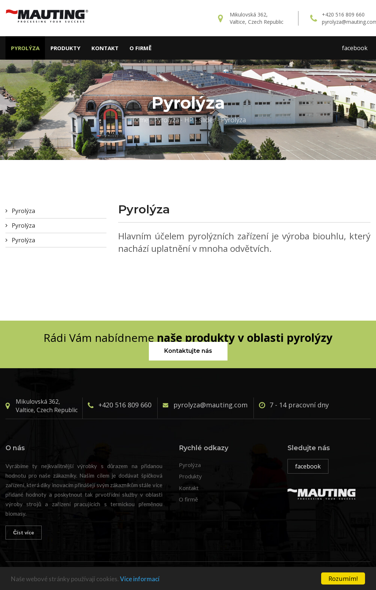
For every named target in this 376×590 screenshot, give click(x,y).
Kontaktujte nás (188, 350)
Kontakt (105, 48)
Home (139, 119)
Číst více (23, 532)
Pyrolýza (25, 48)
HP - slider (199, 119)
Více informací (139, 579)
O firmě (140, 48)
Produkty (65, 48)
